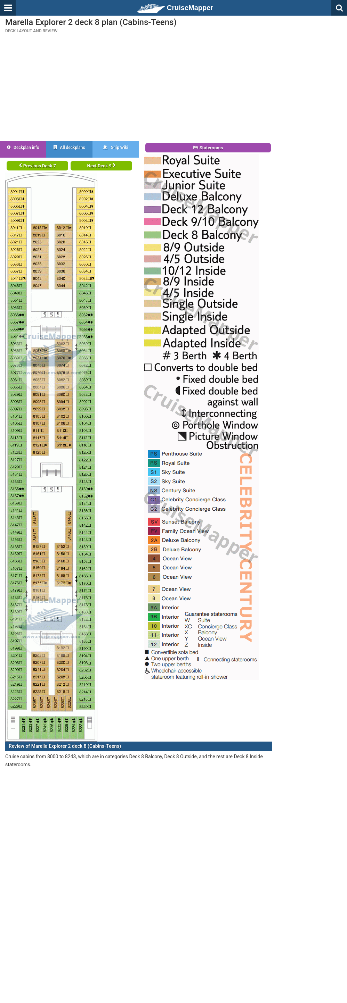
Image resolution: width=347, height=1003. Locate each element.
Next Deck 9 (101, 165)
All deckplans (69, 147)
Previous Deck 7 (37, 165)
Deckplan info (23, 147)
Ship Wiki (115, 147)
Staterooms (208, 147)
